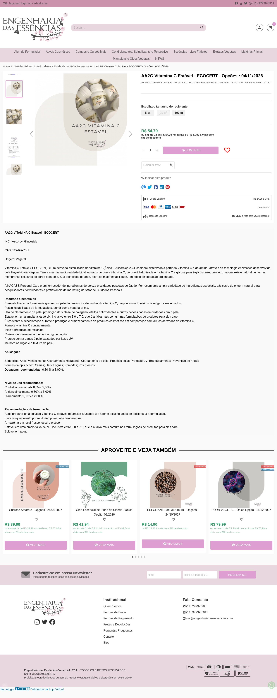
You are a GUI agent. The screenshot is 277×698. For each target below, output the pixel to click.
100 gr (179, 112)
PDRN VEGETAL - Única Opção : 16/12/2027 (241, 509)
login (24, 3)
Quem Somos (113, 606)
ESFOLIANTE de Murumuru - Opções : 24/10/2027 (172, 512)
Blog (106, 642)
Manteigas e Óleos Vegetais (131, 58)
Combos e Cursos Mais (91, 51)
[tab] (206, 199)
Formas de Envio (115, 612)
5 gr (147, 112)
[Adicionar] (157, 150)
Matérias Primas (252, 51)
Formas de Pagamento (119, 618)
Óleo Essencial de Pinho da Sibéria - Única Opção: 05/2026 (104, 512)
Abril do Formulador (27, 51)
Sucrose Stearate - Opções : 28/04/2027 (35, 509)
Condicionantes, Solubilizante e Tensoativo (140, 51)
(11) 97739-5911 (261, 3)
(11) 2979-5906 (195, 606)
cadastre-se (40, 3)
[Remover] (143, 150)
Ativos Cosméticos (58, 51)
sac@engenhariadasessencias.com (208, 618)
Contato (109, 636)
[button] (31, 134)
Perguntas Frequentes (118, 630)
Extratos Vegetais (224, 51)
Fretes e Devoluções (117, 624)
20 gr (163, 112)
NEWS (159, 58)
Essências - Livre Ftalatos (190, 51)
